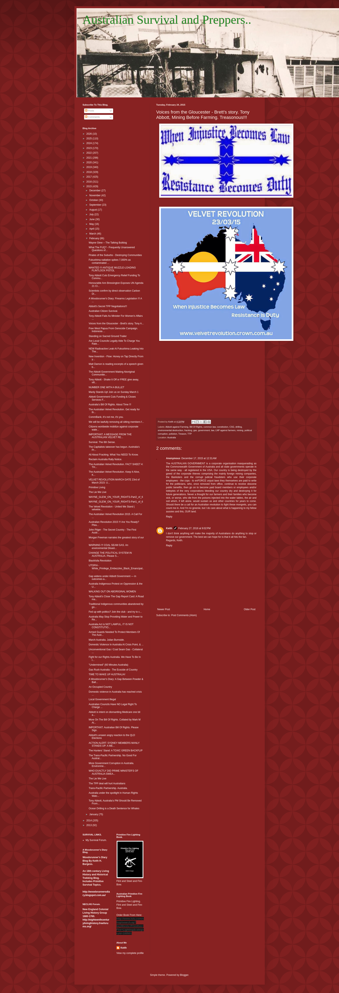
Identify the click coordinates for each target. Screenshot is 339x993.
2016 (89, 181)
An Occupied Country (100, 686)
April (92, 228)
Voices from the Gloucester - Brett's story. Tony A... (116, 323)
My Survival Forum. (96, 840)
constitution (222, 427)
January (94, 814)
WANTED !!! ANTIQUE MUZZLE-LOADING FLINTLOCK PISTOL (112, 269)
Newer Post (163, 609)
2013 (89, 825)
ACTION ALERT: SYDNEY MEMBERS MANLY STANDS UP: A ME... (114, 744)
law (212, 430)
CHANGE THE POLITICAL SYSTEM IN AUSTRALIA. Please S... (110, 554)
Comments (92, 117)
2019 (89, 167)
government (204, 430)
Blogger (184, 975)
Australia (171, 437)
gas (195, 430)
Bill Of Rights (195, 427)
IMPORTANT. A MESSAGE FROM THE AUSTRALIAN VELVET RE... (110, 436)
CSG (231, 427)
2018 (89, 172)
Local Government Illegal (102, 699)
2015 (89, 186)
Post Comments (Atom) (184, 615)
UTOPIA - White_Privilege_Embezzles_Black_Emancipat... (116, 568)
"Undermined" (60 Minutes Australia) (108, 664)
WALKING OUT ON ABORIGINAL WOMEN (112, 591)
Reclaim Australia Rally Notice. (105, 459)
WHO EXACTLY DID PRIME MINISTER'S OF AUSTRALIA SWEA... (113, 772)
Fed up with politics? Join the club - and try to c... (115, 611)
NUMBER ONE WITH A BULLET (106, 387)
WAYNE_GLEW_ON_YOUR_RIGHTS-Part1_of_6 (116, 501)
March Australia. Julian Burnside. (106, 639)
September (95, 204)
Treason (182, 434)
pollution (173, 434)
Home (207, 609)
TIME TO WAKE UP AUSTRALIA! (107, 674)
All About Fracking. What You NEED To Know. (113, 454)
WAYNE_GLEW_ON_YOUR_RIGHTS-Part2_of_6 (116, 497)
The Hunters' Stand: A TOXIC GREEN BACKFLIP (115, 750)
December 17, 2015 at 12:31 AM (198, 458)
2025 (89, 138)
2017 (89, 176)
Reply (169, 516)
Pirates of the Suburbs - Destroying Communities (115, 255)
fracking (188, 430)
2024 (89, 143)
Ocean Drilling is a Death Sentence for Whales (114, 808)
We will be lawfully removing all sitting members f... (116, 421)
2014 (89, 820)
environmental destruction (170, 430)
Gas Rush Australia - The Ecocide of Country (113, 669)
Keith (169, 528)
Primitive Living (97, 487)
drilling (238, 427)
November (95, 195)
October (94, 200)
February (94, 238)
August (93, 209)
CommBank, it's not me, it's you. (106, 417)
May (92, 224)
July (91, 214)
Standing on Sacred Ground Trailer (107, 336)
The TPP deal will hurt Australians (107, 783)
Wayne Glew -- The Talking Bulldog (108, 242)
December (95, 190)
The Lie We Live (97, 492)
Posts (89, 110)
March (93, 233)
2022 (89, 152)
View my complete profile (130, 953)
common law (210, 427)
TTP (190, 434)
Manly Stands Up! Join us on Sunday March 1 (113, 392)
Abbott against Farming (177, 427)
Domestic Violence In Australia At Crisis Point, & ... (116, 644)
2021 (89, 157)
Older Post (250, 609)
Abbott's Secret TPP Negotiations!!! (108, 306)
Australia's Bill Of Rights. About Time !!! (110, 404)
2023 (89, 148)
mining (240, 430)
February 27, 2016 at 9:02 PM (194, 528)
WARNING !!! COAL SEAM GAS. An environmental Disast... (108, 546)
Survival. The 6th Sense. (102, 442)
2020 (89, 162)
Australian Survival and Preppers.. (167, 19)
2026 (89, 133)
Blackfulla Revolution (100, 560)
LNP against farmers (225, 430)
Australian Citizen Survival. (103, 311)
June (92, 219)
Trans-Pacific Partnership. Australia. (108, 788)
